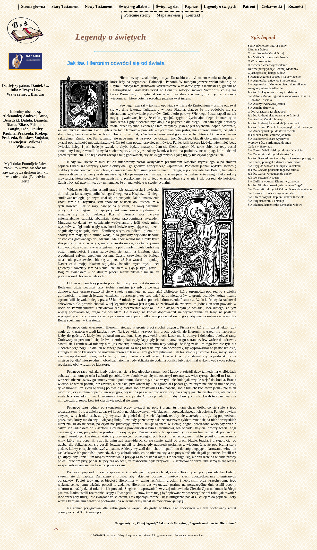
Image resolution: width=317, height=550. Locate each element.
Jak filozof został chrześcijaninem (269, 135)
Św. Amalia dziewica (261, 107)
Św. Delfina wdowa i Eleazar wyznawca (273, 181)
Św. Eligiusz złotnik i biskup (266, 201)
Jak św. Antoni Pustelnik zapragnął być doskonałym (280, 127)
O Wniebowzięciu (259, 61)
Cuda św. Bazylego (260, 146)
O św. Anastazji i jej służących (267, 111)
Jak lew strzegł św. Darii (263, 177)
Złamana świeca (258, 49)
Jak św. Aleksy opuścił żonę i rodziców (272, 92)
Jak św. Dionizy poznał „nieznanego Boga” (275, 185)
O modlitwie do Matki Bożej (266, 53)
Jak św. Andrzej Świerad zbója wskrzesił (273, 123)
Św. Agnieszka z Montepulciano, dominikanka (277, 84)
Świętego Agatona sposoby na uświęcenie (274, 76)
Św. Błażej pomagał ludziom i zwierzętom (274, 162)
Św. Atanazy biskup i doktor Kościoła (271, 131)
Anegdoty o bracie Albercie (265, 88)
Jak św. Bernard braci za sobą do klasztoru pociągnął (281, 158)
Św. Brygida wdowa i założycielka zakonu (274, 166)
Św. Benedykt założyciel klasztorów (270, 154)
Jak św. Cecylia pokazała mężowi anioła (273, 170)
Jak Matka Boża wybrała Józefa (268, 57)
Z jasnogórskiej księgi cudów (266, 72)
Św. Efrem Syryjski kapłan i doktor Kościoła (276, 197)
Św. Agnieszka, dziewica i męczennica (272, 80)
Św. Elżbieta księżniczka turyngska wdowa (275, 204)
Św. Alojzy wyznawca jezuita (266, 104)
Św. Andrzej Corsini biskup (265, 119)
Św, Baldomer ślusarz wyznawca (268, 138)
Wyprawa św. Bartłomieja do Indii (269, 142)
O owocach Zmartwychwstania (267, 65)
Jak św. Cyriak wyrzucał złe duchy (269, 173)
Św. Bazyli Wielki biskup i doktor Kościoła (275, 150)
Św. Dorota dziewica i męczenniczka (271, 193)
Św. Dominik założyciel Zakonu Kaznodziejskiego (280, 189)
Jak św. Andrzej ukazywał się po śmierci (273, 115)
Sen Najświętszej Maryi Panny (267, 45)
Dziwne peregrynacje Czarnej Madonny (273, 69)
